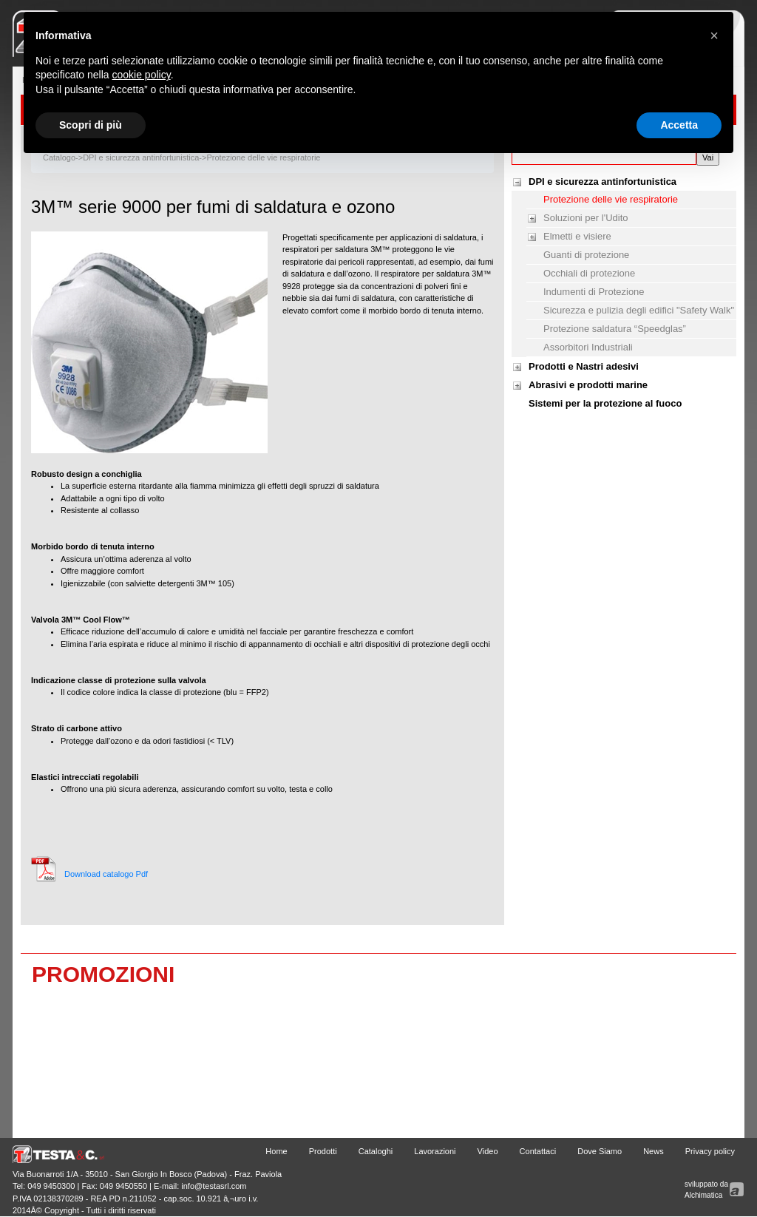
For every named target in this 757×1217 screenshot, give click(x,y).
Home (276, 1151)
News (653, 1151)
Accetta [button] (679, 125)
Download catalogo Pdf (106, 873)
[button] (714, 35)
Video (488, 1151)
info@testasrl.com (213, 1186)
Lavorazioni (434, 1151)
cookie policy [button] (141, 75)
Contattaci (538, 1151)
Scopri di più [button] (90, 125)
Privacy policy (710, 1151)
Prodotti (323, 1151)
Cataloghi (376, 1151)
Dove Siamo (599, 1151)
